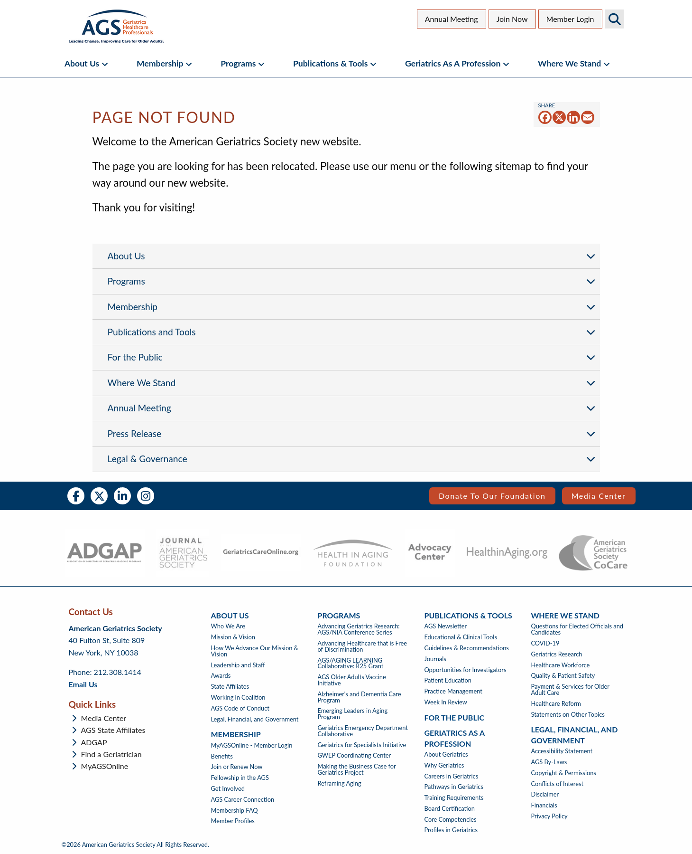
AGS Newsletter (445, 626)
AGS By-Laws (549, 762)
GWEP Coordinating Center (354, 755)
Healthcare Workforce (560, 665)
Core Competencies (450, 819)
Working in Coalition (238, 697)
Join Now (512, 18)
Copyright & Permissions (563, 773)
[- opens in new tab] (105, 553)
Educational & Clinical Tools (460, 637)
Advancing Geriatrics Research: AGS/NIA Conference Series (359, 629)
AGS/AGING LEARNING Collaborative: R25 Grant (351, 663)
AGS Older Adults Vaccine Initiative (352, 680)
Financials (544, 805)
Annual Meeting (451, 18)
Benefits (222, 756)
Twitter (99, 495)
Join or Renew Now (237, 767)
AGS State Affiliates (113, 730)
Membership (160, 63)
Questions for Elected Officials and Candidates (577, 629)
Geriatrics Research (556, 654)
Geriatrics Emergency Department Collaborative (363, 731)
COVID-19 (545, 643)
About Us (82, 63)
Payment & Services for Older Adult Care (570, 689)
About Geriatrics (446, 754)
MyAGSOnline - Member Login (252, 745)
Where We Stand (569, 63)
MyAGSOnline (105, 766)
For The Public (454, 717)
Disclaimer (545, 794)
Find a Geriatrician (111, 754)
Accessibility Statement (562, 751)
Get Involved (228, 789)
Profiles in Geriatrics (451, 830)
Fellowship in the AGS (240, 778)
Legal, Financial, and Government (255, 719)
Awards (221, 676)
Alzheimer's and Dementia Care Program (359, 697)
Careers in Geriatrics (451, 776)
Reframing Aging (339, 783)
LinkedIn (122, 495)
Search (614, 18)
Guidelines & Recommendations (466, 648)
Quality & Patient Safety (563, 676)
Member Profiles (233, 821)
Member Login (570, 18)
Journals (435, 659)
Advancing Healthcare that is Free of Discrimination (362, 646)
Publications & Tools (330, 63)
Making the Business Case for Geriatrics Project (357, 769)
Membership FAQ (234, 810)
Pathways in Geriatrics (453, 787)
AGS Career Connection (243, 800)
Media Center (599, 495)
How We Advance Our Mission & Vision (254, 651)
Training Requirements (454, 798)
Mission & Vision (233, 637)
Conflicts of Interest (557, 784)
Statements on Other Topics (568, 715)
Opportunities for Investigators (465, 670)
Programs (238, 63)
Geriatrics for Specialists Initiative (362, 745)
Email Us (83, 684)
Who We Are (228, 626)
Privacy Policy (549, 816)
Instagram (145, 495)
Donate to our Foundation (492, 495)
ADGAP (94, 742)
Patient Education (447, 680)
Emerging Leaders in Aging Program (353, 714)
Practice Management (453, 691)
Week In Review (445, 702)
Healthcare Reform (556, 704)
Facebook (75, 495)
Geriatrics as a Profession (452, 63)
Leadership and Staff (238, 665)
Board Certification (449, 809)
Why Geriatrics (444, 765)
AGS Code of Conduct (240, 708)
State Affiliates (230, 686)
